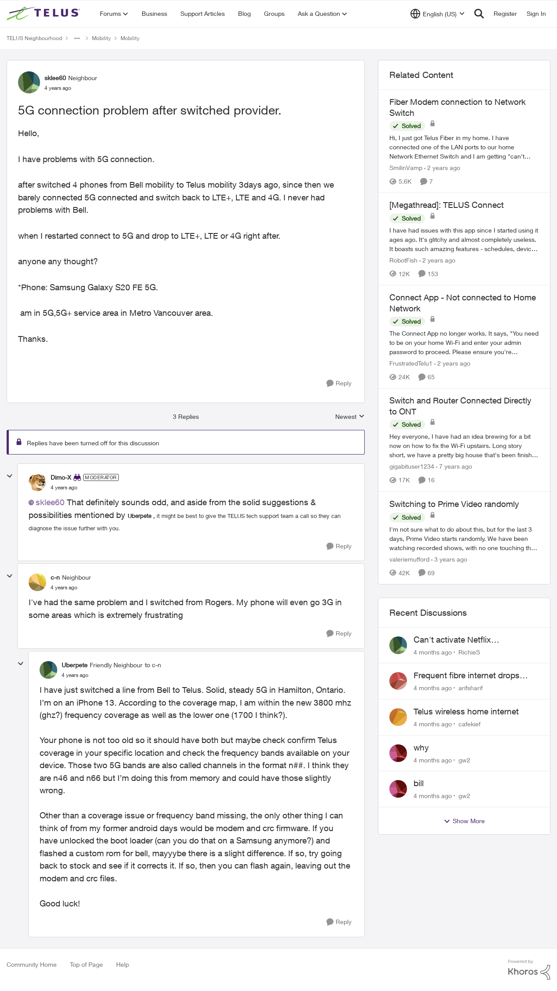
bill (419, 783)
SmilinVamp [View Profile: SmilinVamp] (405, 167)
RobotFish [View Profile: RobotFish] (403, 260)
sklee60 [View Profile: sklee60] (55, 77)
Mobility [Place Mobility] (101, 38)
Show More (464, 821)
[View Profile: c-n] (37, 582)
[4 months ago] (433, 651)
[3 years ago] (449, 559)
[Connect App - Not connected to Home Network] (464, 342)
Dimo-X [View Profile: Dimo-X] (61, 477)
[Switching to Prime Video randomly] (464, 538)
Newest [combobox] (350, 417)
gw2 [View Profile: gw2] (464, 759)
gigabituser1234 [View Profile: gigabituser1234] (411, 466)
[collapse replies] (9, 476)
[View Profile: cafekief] (398, 717)
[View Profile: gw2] (398, 753)
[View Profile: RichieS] (398, 645)
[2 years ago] (442, 167)
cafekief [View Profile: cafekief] (469, 724)
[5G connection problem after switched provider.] (64, 488)
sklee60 (50, 502)
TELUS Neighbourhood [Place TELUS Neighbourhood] (34, 38)
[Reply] (339, 383)
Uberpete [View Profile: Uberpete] (75, 665)
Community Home (32, 964)
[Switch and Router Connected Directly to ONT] (464, 446)
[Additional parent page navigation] (77, 38)
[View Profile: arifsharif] (398, 681)
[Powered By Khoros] (529, 970)
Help (122, 964)
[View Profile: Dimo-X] (37, 482)
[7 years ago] (454, 466)
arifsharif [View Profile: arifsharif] (470, 687)
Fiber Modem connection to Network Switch (457, 107)
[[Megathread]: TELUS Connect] (464, 239)
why (421, 747)
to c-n (153, 665)
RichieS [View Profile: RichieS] (469, 651)
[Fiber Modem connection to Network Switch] (464, 147)
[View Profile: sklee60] (29, 82)
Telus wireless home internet (466, 711)
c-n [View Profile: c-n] (55, 577)
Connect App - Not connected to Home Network (462, 302)
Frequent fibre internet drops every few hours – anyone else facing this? (470, 675)
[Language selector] (438, 13)
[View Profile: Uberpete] (48, 670)
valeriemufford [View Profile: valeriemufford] (409, 559)
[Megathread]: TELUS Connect (446, 205)
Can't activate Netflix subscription (452, 640)
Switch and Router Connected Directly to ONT (460, 406)
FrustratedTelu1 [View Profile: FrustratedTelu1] (410, 363)
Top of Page (86, 964)
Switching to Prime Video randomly (454, 504)
